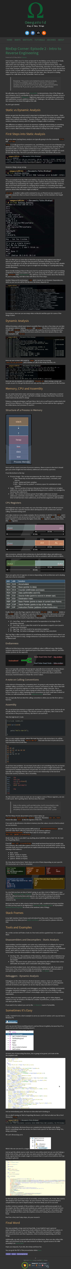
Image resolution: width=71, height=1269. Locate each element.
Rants (17, 40)
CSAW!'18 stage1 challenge (22, 894)
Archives (51, 40)
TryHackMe (33, 93)
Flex (43, 1260)
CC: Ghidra (45, 971)
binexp (13, 1254)
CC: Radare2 (37, 1005)
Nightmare (25, 97)
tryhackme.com (39, 1267)
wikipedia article (37, 694)
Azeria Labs (19, 1243)
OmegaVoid (35, 22)
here (39, 1250)
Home (9, 40)
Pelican (31, 1260)
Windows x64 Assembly (22, 898)
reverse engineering (22, 1254)
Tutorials (40, 40)
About (61, 40)
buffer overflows (32, 920)
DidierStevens (24, 275)
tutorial (8, 1254)
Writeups (27, 40)
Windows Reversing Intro (14, 907)
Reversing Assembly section (43, 905)
